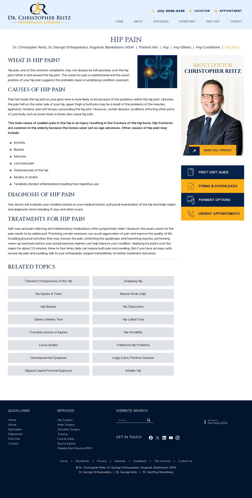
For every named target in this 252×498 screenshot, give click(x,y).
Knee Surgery (66, 424)
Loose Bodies (48, 345)
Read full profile (217, 150)
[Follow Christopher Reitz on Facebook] (151, 438)
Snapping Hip (133, 281)
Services (65, 410)
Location (202, 10)
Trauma (62, 434)
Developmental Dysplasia (49, 358)
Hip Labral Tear (133, 319)
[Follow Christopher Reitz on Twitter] (157, 438)
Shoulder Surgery (68, 429)
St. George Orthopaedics (95, 472)
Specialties (161, 21)
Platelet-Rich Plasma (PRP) (74, 448)
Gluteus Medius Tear (48, 319)
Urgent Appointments (219, 213)
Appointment (231, 10)
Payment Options (214, 200)
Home (119, 21)
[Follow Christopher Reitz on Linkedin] (164, 438)
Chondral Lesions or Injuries (48, 332)
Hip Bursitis (48, 306)
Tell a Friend (162, 461)
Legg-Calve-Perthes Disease (133, 358)
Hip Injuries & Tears (48, 294)
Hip (166, 47)
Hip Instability (133, 332)
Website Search (132, 410)
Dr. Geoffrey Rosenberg (158, 472)
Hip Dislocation (133, 306)
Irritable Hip (133, 370)
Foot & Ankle (65, 439)
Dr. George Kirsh (126, 472)
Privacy (102, 461)
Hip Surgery (65, 420)
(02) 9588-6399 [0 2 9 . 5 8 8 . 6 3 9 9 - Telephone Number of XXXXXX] (171, 11)
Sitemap (120, 461)
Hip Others (182, 47)
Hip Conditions (208, 47)
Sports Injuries (66, 443)
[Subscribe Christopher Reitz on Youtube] (171, 438)
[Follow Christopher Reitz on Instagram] (178, 438)
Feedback (139, 461)
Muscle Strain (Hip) (133, 294)
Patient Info (187, 21)
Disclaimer (82, 461)
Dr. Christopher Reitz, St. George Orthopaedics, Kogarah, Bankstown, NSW (73, 47)
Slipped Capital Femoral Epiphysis (48, 370)
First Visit (213, 21)
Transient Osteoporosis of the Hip (48, 281)
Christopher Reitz (212, 69)
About (138, 21)
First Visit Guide (214, 172)
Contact (236, 21)
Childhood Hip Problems (133, 345)
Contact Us (185, 461)
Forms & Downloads (218, 186)
